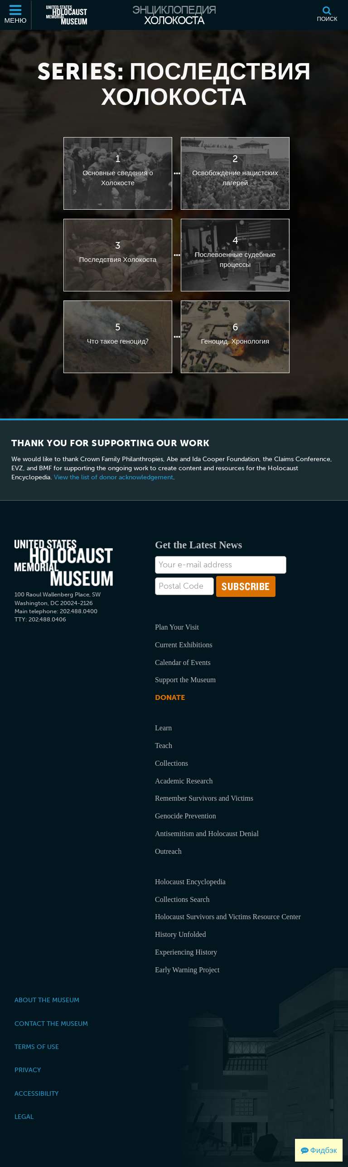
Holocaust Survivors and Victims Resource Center (228, 917)
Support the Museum (185, 680)
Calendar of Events (183, 662)
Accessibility (36, 1093)
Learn (163, 728)
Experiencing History (186, 952)
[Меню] (16, 15)
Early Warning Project (187, 970)
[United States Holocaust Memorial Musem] (63, 563)
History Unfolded (180, 934)
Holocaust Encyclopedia (190, 882)
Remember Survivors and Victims (204, 798)
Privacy (27, 1070)
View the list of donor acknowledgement (113, 477)
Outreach (168, 851)
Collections (171, 763)
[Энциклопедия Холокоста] (174, 15)
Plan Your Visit (177, 627)
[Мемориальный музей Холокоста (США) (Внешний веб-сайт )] (66, 15)
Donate (170, 697)
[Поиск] (327, 15)
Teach (163, 745)
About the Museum (46, 1000)
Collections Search (182, 899)
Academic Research (184, 781)
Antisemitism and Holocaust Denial (207, 833)
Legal (24, 1117)
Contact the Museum (51, 1023)
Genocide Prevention (185, 816)
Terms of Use (36, 1047)
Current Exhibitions (184, 645)
